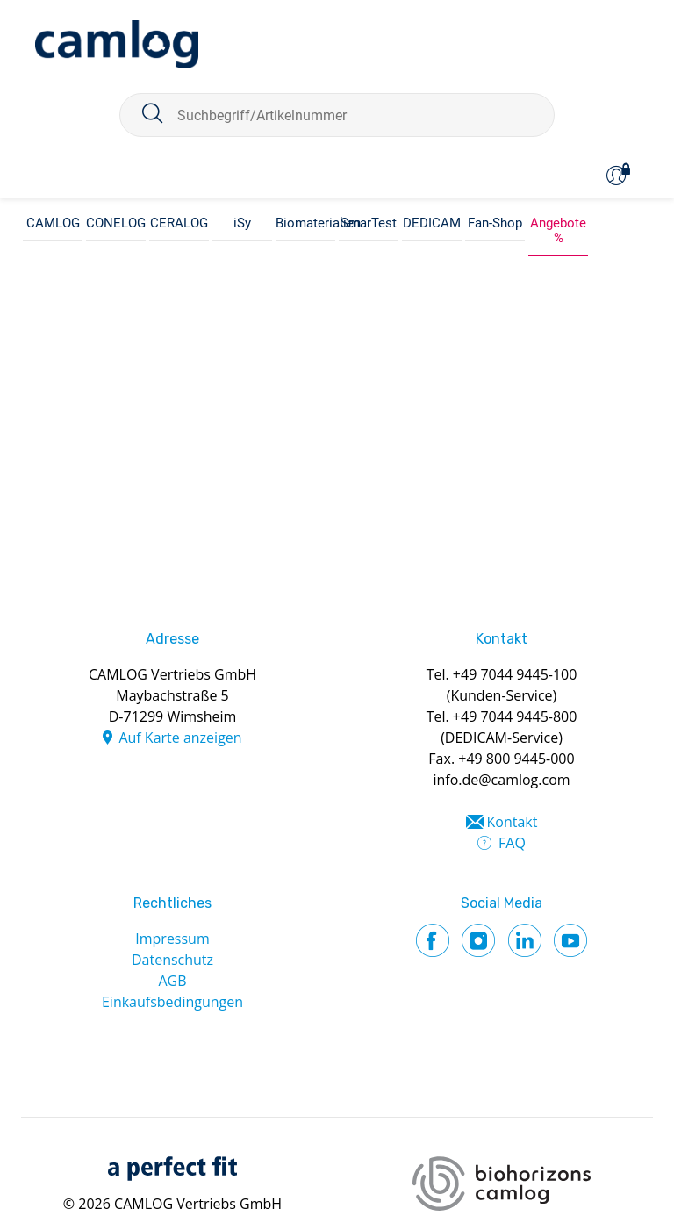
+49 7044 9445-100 (515, 674)
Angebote (558, 223)
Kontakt (512, 821)
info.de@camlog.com (501, 779)
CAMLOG (53, 223)
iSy (242, 223)
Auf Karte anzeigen (179, 737)
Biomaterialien (305, 223)
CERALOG (179, 223)
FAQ (512, 843)
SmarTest (369, 223)
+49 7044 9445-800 (515, 716)
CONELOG (116, 223)
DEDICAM (432, 223)
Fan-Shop (495, 223)
